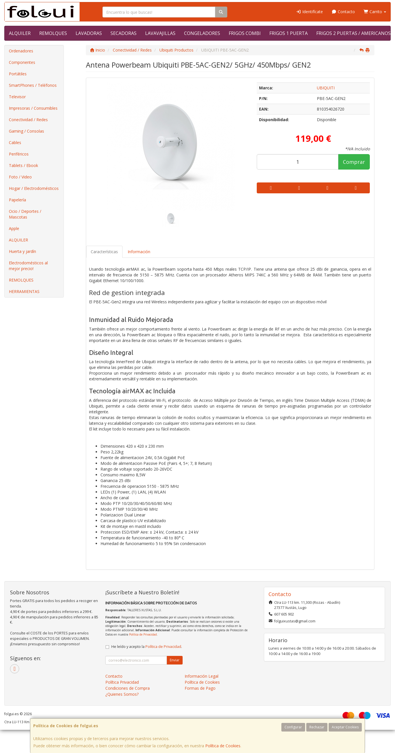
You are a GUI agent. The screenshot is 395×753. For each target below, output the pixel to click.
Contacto (343, 11)
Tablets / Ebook (23, 165)
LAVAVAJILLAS (160, 33)
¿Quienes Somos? (122, 694)
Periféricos (19, 154)
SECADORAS (123, 33)
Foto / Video (20, 177)
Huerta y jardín (22, 251)
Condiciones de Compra (127, 688)
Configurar (293, 727)
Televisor (17, 96)
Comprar (354, 161)
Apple (14, 228)
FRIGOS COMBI (245, 33)
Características (104, 251)
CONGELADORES (202, 33)
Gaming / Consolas (26, 131)
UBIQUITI (326, 88)
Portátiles (18, 73)
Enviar (174, 660)
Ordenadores (21, 51)
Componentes (22, 62)
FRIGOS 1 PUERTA (288, 33)
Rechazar (316, 727)
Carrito (375, 11)
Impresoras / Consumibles (33, 108)
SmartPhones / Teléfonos (33, 85)
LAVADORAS (89, 33)
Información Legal (201, 676)
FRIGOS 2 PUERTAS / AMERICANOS (353, 33)
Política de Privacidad (143, 634)
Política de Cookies (222, 745)
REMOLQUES (53, 33)
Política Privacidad (122, 682)
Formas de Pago (200, 688)
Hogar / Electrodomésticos (34, 188)
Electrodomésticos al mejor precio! (28, 265)
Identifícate (309, 11)
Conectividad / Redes (28, 119)
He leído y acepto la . (146, 646)
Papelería (17, 199)
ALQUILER (20, 33)
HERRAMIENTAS (24, 291)
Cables (15, 142)
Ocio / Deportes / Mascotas (25, 214)
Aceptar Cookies (345, 727)
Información (139, 251)
